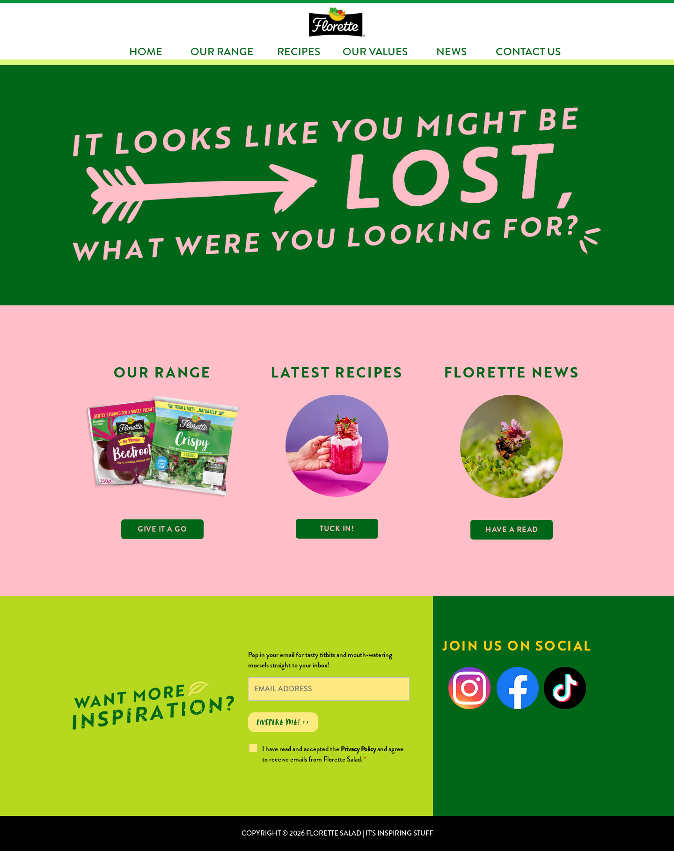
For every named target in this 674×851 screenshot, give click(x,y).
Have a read (511, 530)
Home (145, 51)
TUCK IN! (337, 529)
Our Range (222, 51)
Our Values (375, 51)
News (451, 51)
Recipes (298, 51)
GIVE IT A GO (162, 529)
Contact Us (528, 51)
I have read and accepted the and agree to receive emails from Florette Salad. (332, 754)
